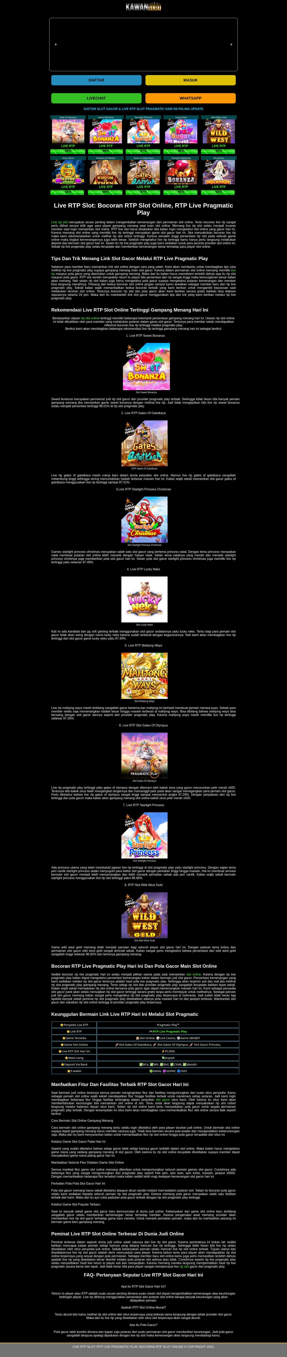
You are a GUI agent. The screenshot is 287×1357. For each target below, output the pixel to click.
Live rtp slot (59, 222)
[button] (56, 44)
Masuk (191, 80)
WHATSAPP (191, 98)
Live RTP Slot (84, 1346)
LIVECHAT (96, 98)
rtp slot (184, 1266)
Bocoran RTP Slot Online (161, 1346)
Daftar (96, 80)
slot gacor (163, 1099)
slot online (193, 974)
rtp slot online (90, 318)
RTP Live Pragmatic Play (117, 1346)
